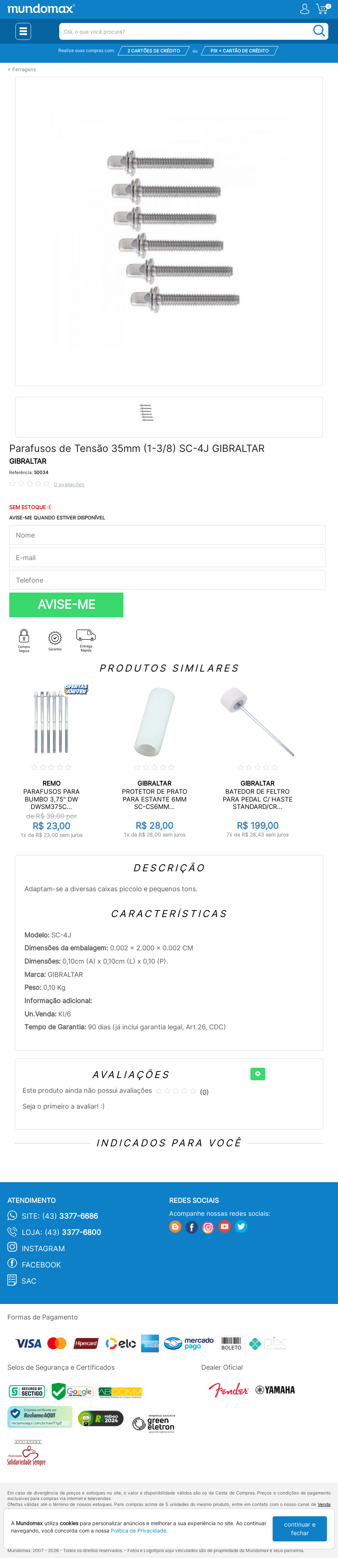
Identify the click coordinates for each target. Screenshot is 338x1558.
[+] (257, 1074)
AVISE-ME (66, 604)
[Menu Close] (23, 31)
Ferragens (24, 69)
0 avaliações (69, 484)
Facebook (41, 1264)
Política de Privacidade (138, 1530)
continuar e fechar (299, 1529)
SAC (29, 1281)
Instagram (43, 1248)
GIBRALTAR (27, 461)
